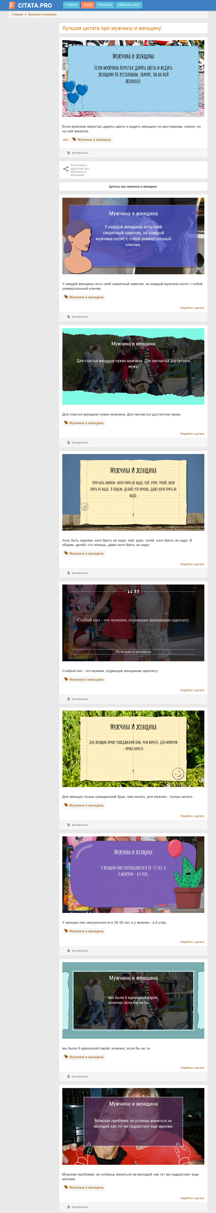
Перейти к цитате (192, 308)
